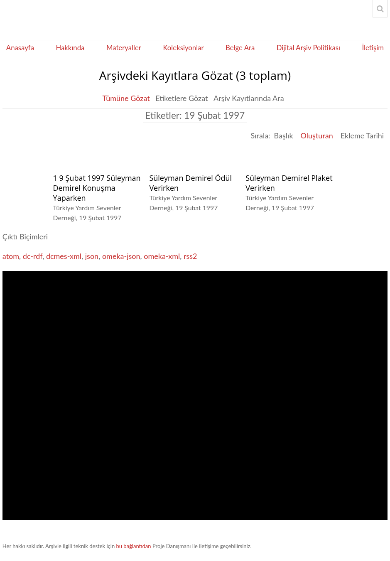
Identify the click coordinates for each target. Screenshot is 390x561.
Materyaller (123, 47)
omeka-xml (162, 256)
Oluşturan (317, 135)
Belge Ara (240, 47)
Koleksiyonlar (183, 47)
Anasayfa (20, 47)
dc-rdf (32, 256)
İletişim (373, 47)
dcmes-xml (63, 256)
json (91, 256)
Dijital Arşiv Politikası (308, 47)
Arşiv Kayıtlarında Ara (248, 98)
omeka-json (121, 256)
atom (10, 256)
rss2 (190, 256)
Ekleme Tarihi (362, 135)
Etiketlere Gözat (181, 98)
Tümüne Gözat (126, 98)
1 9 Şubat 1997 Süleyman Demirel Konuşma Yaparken (97, 188)
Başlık (283, 135)
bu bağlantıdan (133, 546)
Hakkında (70, 47)
